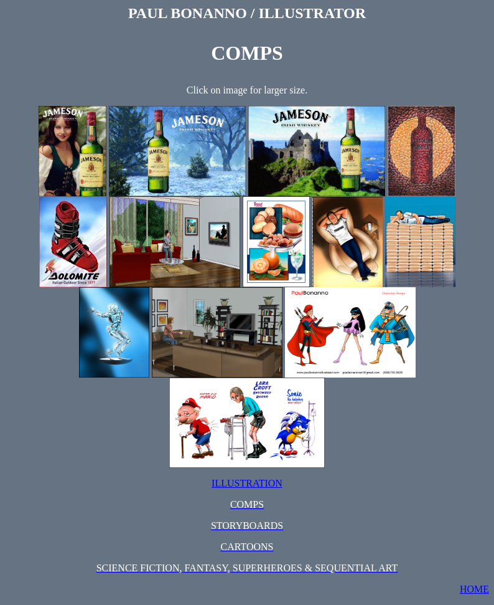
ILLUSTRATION (247, 483)
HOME (474, 589)
